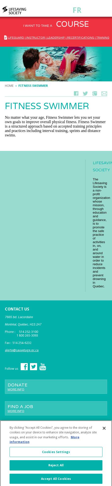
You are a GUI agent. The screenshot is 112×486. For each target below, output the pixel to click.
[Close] (104, 429)
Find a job (56, 408)
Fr (76, 10)
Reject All (56, 467)
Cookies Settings (56, 453)
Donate (56, 386)
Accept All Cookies (56, 480)
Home (9, 86)
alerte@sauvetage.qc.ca (22, 350)
